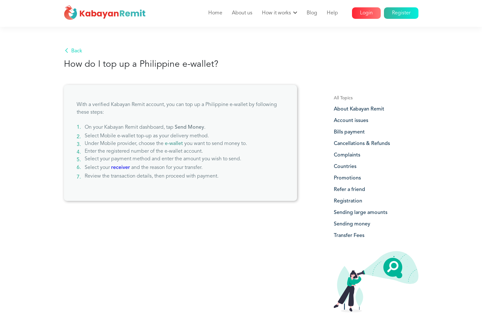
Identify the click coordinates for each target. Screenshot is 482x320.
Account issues (351, 120)
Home (215, 13)
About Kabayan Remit (359, 109)
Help (332, 13)
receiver (120, 167)
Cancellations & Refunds (362, 143)
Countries (345, 166)
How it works (276, 13)
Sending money (352, 224)
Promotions (347, 178)
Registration (348, 201)
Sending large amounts (360, 212)
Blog (312, 13)
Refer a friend (349, 189)
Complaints (347, 155)
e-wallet (174, 143)
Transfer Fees (349, 235)
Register (401, 13)
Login (366, 13)
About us (242, 13)
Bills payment (349, 132)
